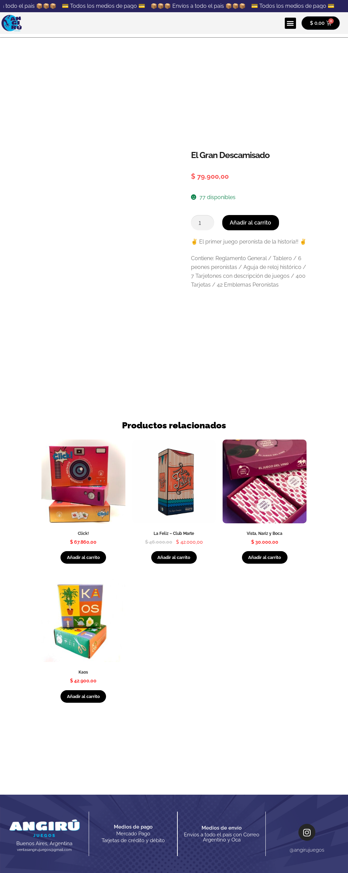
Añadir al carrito (250, 222)
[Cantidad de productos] (202, 223)
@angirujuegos (307, 850)
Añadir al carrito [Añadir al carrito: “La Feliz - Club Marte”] (173, 557)
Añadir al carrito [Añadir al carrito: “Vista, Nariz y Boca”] (264, 557)
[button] (290, 23)
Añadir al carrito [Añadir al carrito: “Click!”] (83, 557)
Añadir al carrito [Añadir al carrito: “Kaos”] (83, 696)
